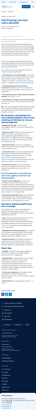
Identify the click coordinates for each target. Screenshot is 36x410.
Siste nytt (5, 378)
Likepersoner (6, 387)
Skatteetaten (28, 65)
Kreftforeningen (10, 157)
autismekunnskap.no (8, 361)
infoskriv (7, 200)
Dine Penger (23, 236)
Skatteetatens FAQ (12, 77)
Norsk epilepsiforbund (8, 141)
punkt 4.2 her (5, 129)
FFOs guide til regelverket (25, 83)
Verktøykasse (6, 375)
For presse (5, 372)
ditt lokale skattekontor (11, 65)
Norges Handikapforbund (9, 148)
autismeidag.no (6, 358)
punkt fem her (29, 89)
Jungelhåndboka (6, 262)
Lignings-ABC (9, 227)
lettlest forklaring (28, 81)
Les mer (9, 403)
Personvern (5, 390)
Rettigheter (10, 28)
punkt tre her (15, 96)
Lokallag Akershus (13, 26)
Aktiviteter (5, 381)
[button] (33, 6)
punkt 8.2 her (10, 255)
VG (12, 138)
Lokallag (4, 384)
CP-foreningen (27, 155)
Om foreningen (6, 369)
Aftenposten (26, 139)
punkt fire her (5, 103)
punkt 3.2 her (12, 192)
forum (15, 276)
